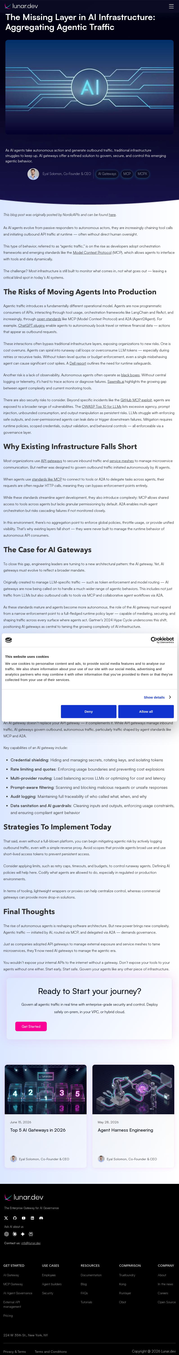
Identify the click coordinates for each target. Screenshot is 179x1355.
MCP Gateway (13, 1284)
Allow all (146, 711)
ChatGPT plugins (31, 325)
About (162, 1275)
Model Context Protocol (92, 252)
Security (47, 1293)
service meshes (122, 460)
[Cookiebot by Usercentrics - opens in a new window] (154, 640)
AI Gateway (11, 1275)
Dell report (77, 363)
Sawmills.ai (115, 381)
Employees (49, 1275)
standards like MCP (47, 479)
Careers (163, 1293)
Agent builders (52, 1284)
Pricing (8, 1315)
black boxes (130, 375)
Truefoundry (127, 1275)
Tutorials (86, 1302)
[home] (21, 6)
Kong (122, 1284)
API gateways (51, 460)
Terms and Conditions (51, 1351)
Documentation (91, 1275)
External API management (12, 1304)
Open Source (167, 1302)
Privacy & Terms (14, 1351)
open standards (49, 319)
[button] (171, 6)
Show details (154, 697)
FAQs (84, 1293)
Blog (84, 1284)
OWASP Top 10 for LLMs (101, 406)
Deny (89, 711)
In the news (165, 1284)
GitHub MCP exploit (136, 400)
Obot (122, 1302)
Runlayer (125, 1293)
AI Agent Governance (17, 1293)
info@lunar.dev (30, 1243)
